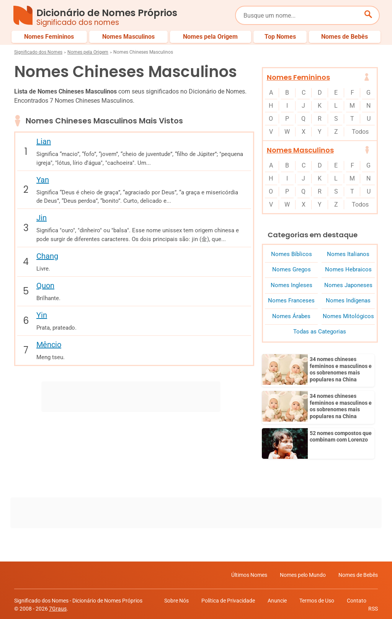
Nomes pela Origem (87, 52)
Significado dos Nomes (38, 52)
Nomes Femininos (298, 77)
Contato (356, 599)
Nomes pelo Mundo (303, 573)
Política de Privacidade (228, 599)
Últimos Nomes (249, 573)
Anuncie (277, 599)
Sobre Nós (176, 599)
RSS (373, 607)
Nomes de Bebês (358, 573)
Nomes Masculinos (300, 150)
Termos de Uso (316, 599)
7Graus (58, 607)
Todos (360, 131)
